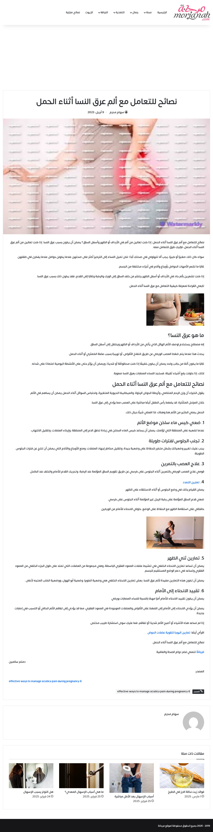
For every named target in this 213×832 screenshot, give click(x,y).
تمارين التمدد (191, 482)
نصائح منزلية (73, 12)
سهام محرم (117, 112)
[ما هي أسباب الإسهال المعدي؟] (81, 774)
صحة (149, 12)
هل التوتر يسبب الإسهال (38, 791)
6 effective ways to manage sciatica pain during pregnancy (153, 691)
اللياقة (104, 12)
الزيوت (89, 12)
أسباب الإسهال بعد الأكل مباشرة (134, 795)
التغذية (120, 12)
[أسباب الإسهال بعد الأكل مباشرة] (131, 777)
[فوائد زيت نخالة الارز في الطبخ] (182, 774)
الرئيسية (162, 12)
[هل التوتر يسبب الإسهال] (31, 774)
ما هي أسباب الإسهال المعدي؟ (84, 791)
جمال (135, 12)
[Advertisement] (106, 58)
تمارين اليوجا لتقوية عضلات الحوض (169, 632)
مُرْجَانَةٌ (200, 652)
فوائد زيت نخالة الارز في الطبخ (186, 791)
